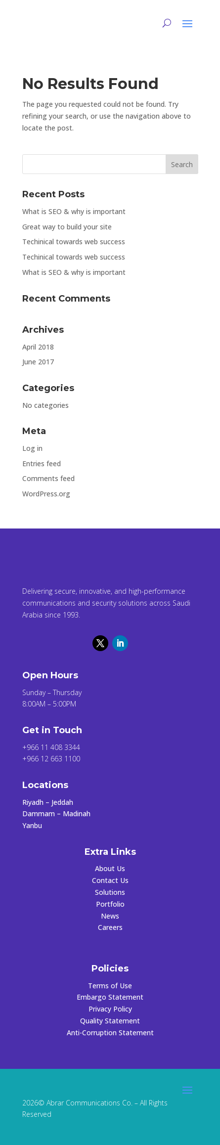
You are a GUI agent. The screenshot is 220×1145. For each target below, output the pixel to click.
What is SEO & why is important (74, 211)
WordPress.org (46, 493)
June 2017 (38, 361)
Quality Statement (110, 1020)
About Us (110, 868)
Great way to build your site (67, 226)
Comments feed (48, 478)
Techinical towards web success (73, 241)
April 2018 (38, 347)
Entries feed (41, 463)
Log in (32, 448)
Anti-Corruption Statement (110, 1032)
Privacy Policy (110, 1008)
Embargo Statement (110, 997)
